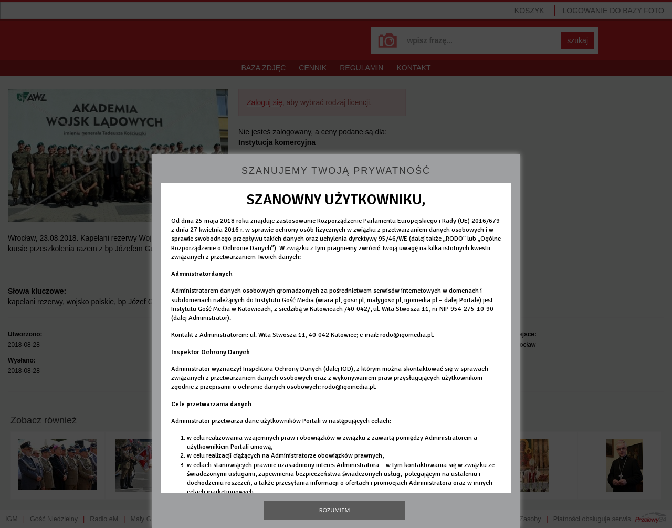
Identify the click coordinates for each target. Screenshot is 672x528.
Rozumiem (334, 510)
